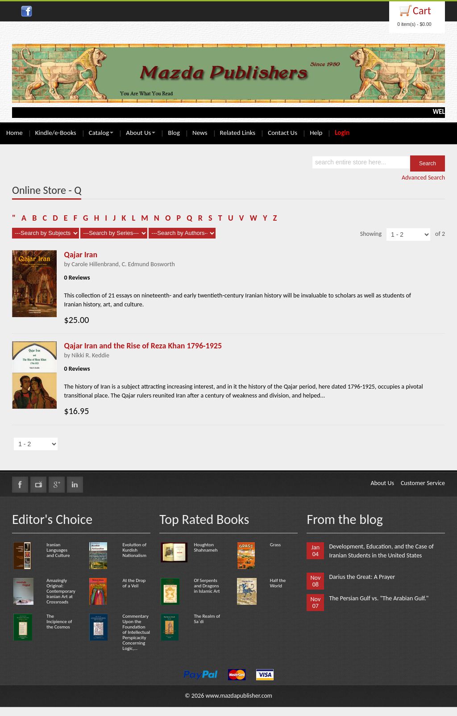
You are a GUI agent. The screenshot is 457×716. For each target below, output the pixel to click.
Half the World (278, 583)
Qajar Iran (81, 255)
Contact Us (282, 133)
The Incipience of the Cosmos (59, 621)
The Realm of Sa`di (207, 618)
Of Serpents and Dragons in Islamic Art (207, 586)
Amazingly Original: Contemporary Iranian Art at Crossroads (60, 591)
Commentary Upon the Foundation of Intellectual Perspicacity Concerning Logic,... (136, 632)
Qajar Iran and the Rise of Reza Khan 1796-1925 (143, 346)
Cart (422, 10)
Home (14, 133)
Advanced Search (423, 177)
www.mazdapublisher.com (238, 695)
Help (316, 133)
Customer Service (423, 483)
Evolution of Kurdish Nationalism (134, 550)
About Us (140, 133)
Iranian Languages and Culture (58, 550)
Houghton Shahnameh (205, 547)
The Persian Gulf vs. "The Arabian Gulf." (378, 598)
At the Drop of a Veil (134, 583)
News (200, 133)
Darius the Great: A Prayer (362, 577)
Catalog (101, 133)
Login (342, 133)
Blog (174, 133)
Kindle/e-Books (55, 133)
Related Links (238, 133)
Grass (275, 545)
